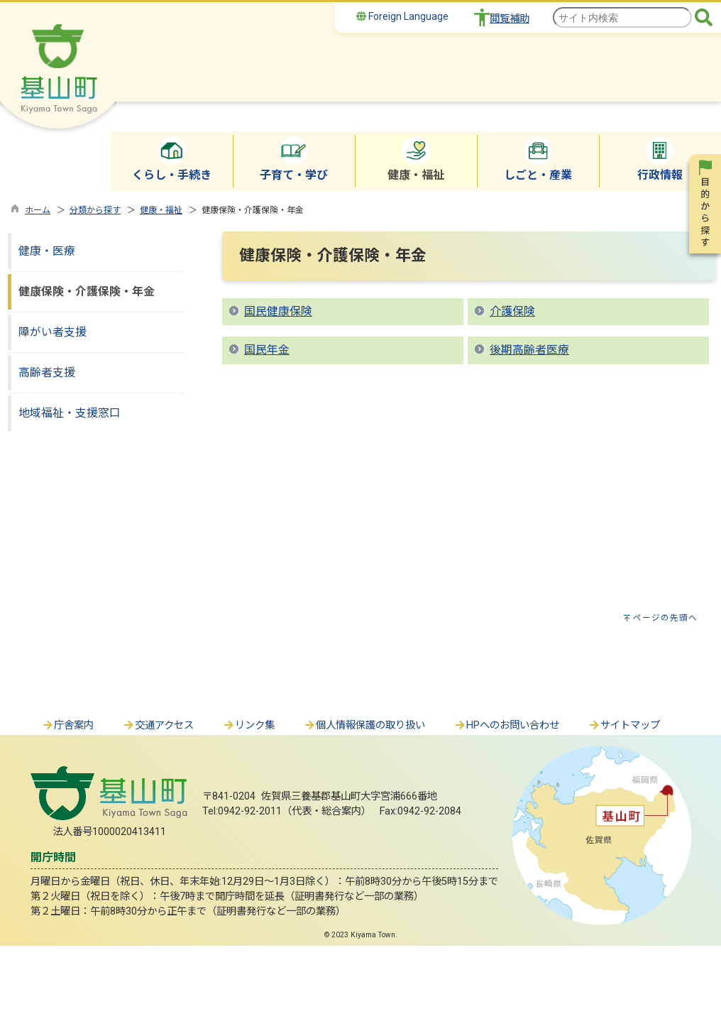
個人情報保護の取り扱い (364, 725)
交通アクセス (158, 725)
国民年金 (267, 349)
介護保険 (512, 311)
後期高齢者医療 (529, 349)
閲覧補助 (509, 19)
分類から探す (95, 210)
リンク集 (248, 725)
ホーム (37, 210)
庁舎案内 (67, 725)
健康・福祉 (161, 210)
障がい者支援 (52, 332)
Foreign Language (402, 16)
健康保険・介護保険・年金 (86, 291)
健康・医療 (46, 251)
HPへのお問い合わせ (506, 725)
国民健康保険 (278, 311)
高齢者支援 (46, 372)
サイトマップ (624, 725)
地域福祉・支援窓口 (69, 413)
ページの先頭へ (665, 618)
